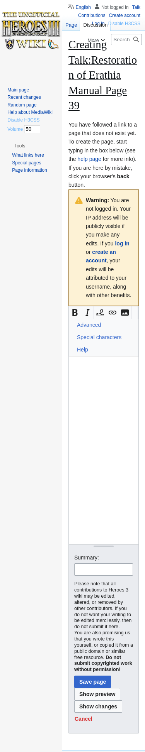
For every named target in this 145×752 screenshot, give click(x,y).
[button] (75, 312)
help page (89, 159)
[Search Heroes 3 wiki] (126, 39)
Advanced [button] (89, 325)
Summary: (86, 557)
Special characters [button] (99, 337)
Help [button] (82, 349)
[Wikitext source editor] (103, 450)
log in (122, 243)
